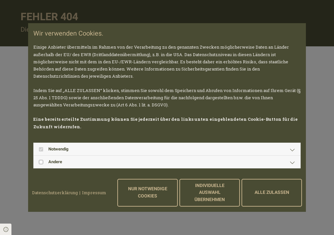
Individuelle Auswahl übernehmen (209, 192)
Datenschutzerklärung (55, 193)
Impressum (94, 193)
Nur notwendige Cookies (147, 192)
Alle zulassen (272, 192)
